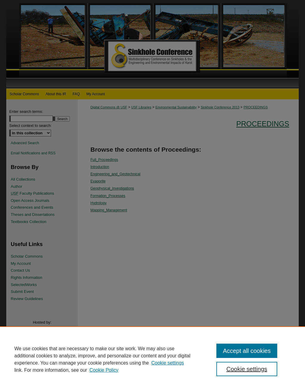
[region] (152, 359)
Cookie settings (167, 362)
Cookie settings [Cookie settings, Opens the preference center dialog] (247, 369)
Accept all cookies (247, 351)
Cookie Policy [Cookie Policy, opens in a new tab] (104, 370)
